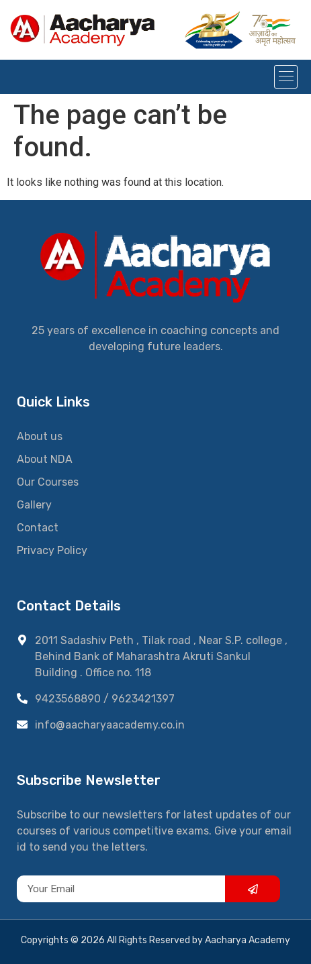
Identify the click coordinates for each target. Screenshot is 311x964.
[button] (286, 77)
